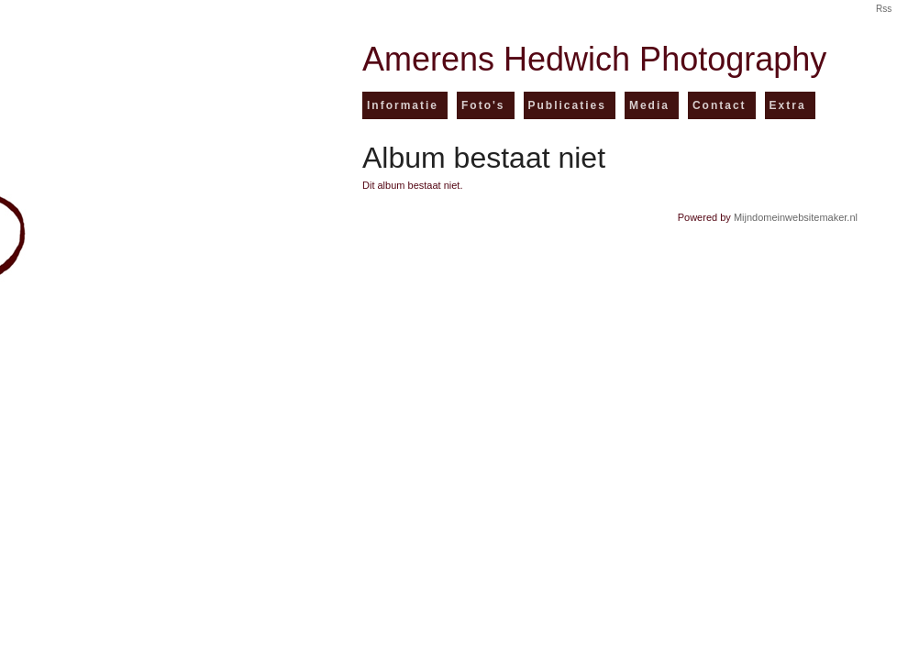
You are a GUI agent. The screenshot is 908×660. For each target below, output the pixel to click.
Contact (719, 105)
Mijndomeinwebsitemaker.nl (796, 217)
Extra (788, 105)
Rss (883, 9)
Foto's (483, 105)
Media (649, 105)
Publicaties (567, 105)
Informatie (402, 105)
